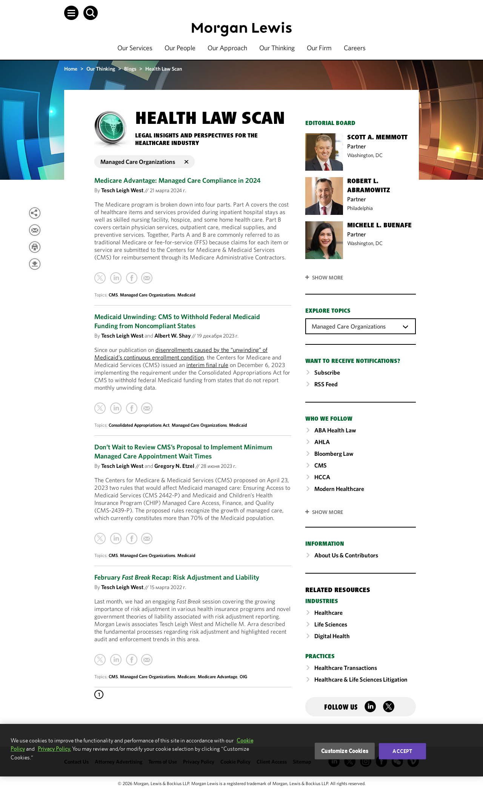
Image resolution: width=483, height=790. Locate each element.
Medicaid (186, 295)
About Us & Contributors (346, 555)
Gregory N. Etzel (174, 465)
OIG (243, 676)
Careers (355, 47)
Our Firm (319, 47)
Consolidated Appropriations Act (139, 425)
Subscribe (327, 372)
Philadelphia (360, 208)
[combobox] (360, 326)
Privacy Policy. (54, 748)
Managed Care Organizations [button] (144, 161)
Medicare (186, 676)
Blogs (130, 68)
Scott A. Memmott (377, 137)
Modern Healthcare (339, 488)
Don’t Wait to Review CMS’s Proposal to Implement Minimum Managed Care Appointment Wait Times (183, 451)
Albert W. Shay (172, 335)
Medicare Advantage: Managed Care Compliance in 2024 (177, 180)
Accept (402, 751)
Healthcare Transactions (345, 667)
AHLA (322, 442)
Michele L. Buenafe (379, 225)
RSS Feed (326, 384)
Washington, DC (365, 155)
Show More (327, 277)
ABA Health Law (335, 430)
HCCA (322, 477)
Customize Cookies (344, 751)
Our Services (134, 47)
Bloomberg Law (334, 453)
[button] (71, 13)
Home (70, 68)
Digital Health (332, 636)
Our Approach (227, 47)
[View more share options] (34, 213)
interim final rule (207, 365)
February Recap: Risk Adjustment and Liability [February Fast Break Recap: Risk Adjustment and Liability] (176, 577)
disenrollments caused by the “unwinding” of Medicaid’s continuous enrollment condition (181, 353)
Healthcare (328, 612)
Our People (180, 47)
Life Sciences (330, 624)
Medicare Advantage (217, 676)
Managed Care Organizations (147, 295)
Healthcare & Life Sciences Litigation (361, 679)
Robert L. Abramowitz (368, 186)
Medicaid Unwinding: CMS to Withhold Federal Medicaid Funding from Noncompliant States (177, 321)
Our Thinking (277, 47)
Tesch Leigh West (122, 190)
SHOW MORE (327, 512)
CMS (113, 295)
